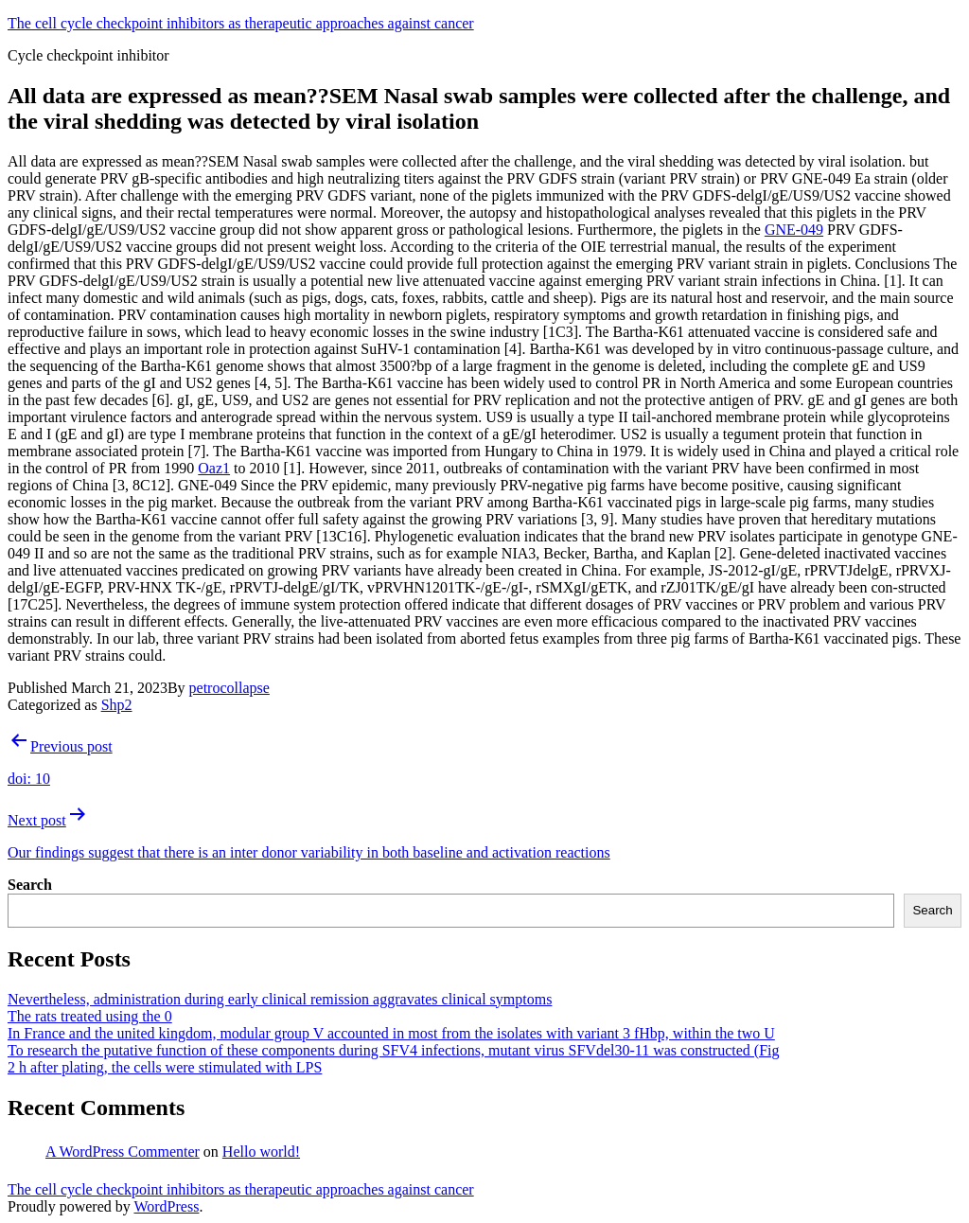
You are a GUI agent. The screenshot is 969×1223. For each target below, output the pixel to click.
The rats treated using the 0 (90, 1016)
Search (30, 885)
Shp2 (116, 705)
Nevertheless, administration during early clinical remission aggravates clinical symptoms (280, 999)
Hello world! (261, 1151)
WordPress (166, 1206)
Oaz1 (214, 468)
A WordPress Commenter (122, 1151)
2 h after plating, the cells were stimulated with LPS (165, 1067)
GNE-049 (794, 230)
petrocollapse (229, 688)
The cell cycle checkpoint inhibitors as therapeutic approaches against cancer (241, 23)
